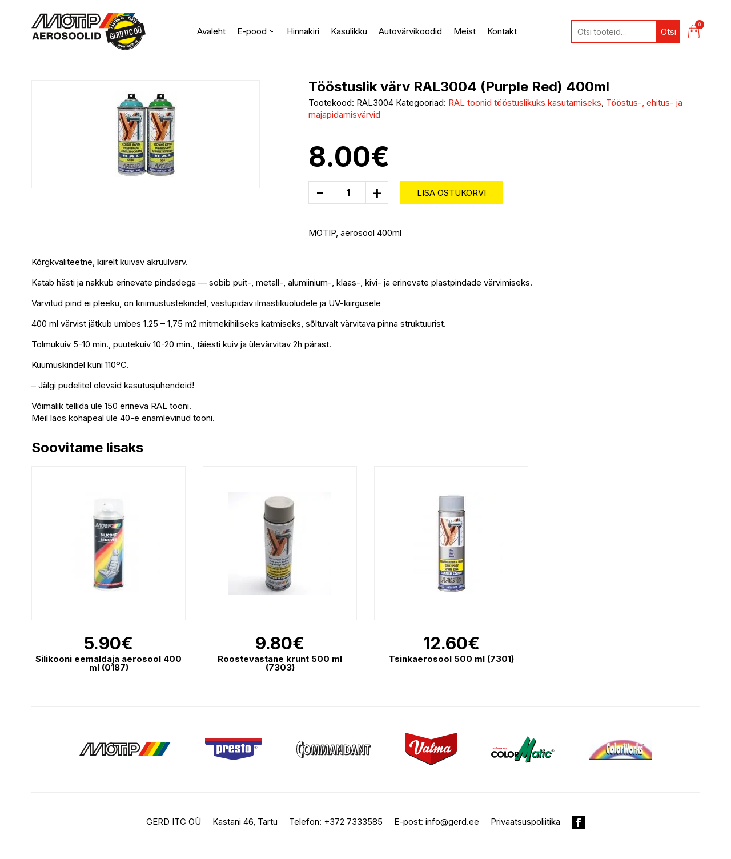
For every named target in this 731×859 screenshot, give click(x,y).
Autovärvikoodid (410, 31)
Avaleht (211, 31)
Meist (464, 31)
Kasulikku (349, 31)
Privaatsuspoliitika (525, 821)
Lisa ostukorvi (451, 192)
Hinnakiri (303, 31)
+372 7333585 (353, 821)
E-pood (256, 31)
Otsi (668, 31)
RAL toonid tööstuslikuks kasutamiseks (524, 102)
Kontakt (502, 31)
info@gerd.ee (452, 821)
